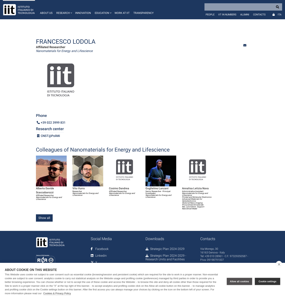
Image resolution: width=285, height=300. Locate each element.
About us (46, 12)
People (210, 14)
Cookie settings (267, 281)
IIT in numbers (227, 14)
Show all (44, 218)
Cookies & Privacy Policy (57, 293)
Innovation (83, 12)
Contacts (259, 14)
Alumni (244, 14)
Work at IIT (122, 12)
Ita (279, 14)
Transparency (143, 12)
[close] (279, 264)
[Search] (243, 7)
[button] (63, 9)
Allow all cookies (239, 281)
